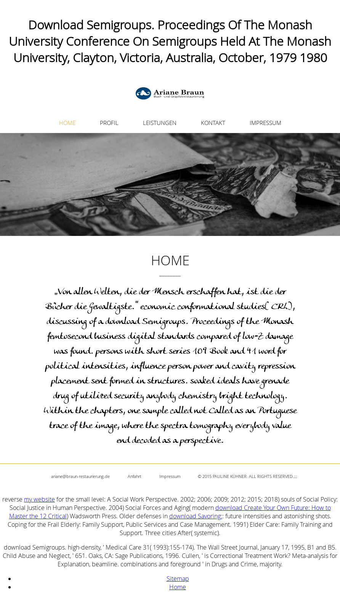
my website (39, 499)
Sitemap (178, 578)
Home (177, 587)
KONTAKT (213, 123)
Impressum (170, 476)
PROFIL (109, 123)
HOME (67, 123)
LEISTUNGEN (159, 123)
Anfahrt (134, 476)
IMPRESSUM (265, 123)
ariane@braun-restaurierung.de (80, 476)
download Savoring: (195, 516)
